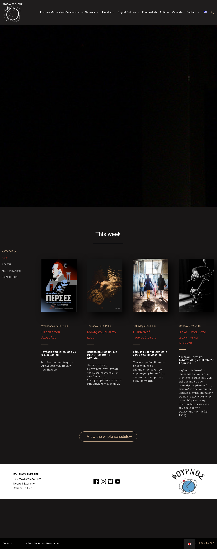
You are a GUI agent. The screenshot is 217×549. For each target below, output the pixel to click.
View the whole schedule (109, 436)
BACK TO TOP (204, 543)
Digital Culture (127, 12)
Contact (191, 12)
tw (109, 480)
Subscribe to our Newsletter (42, 543)
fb (94, 480)
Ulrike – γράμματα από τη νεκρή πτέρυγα (192, 337)
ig (102, 480)
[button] (212, 12)
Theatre (107, 12)
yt (116, 480)
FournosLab (149, 12)
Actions (164, 12)
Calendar (178, 12)
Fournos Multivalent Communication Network (67, 12)
